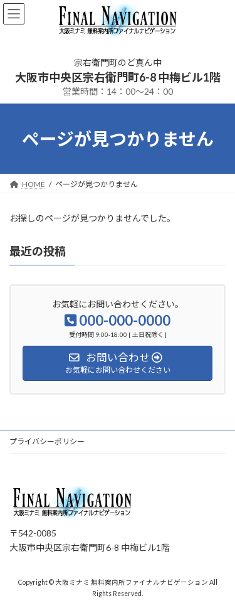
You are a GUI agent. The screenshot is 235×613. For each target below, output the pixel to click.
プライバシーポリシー (47, 441)
